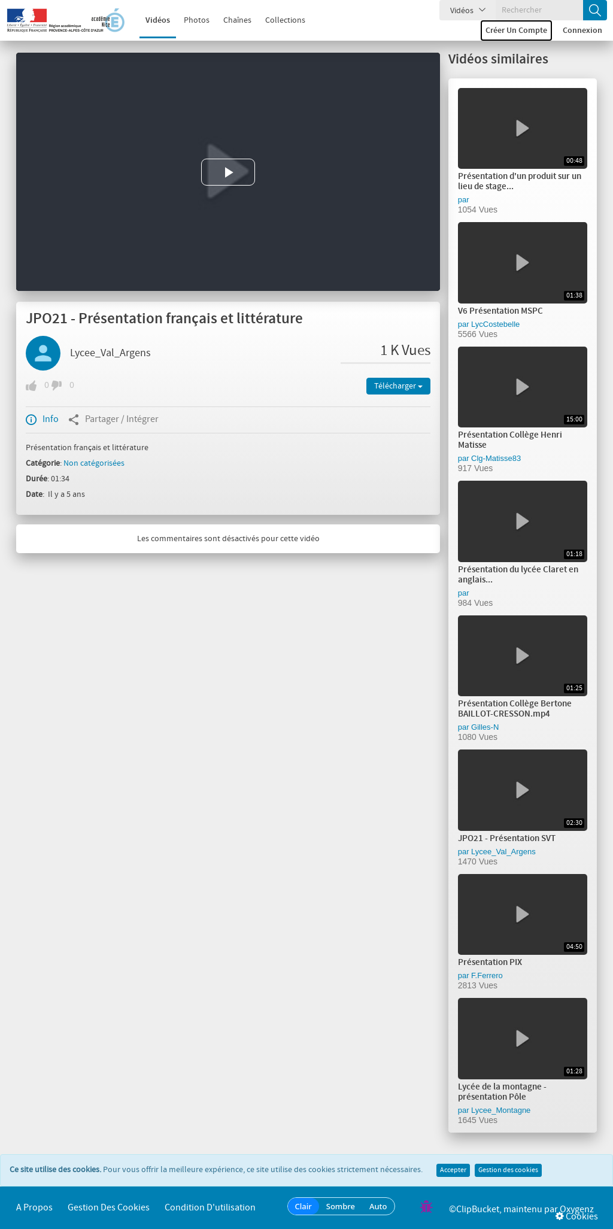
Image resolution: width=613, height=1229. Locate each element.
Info (42, 419)
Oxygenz (577, 1209)
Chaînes (230, 20)
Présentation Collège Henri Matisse (510, 440)
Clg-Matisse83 (496, 458)
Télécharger (398, 386)
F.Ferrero (487, 975)
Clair (303, 1206)
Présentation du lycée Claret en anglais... (518, 575)
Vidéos (150, 20)
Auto (378, 1206)
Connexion (582, 30)
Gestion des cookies (508, 1170)
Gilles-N (485, 727)
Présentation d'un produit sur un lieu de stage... (519, 182)
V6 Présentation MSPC (500, 311)
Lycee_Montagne (500, 1110)
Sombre (340, 1206)
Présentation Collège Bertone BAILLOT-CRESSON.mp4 (515, 709)
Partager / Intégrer (113, 419)
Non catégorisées (94, 463)
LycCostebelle (495, 324)
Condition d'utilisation (210, 1207)
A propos (34, 1207)
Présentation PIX (490, 963)
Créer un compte (516, 30)
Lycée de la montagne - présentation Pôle (502, 1092)
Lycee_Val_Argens (110, 353)
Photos (189, 20)
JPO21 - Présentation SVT (507, 839)
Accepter (453, 1170)
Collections (277, 20)
